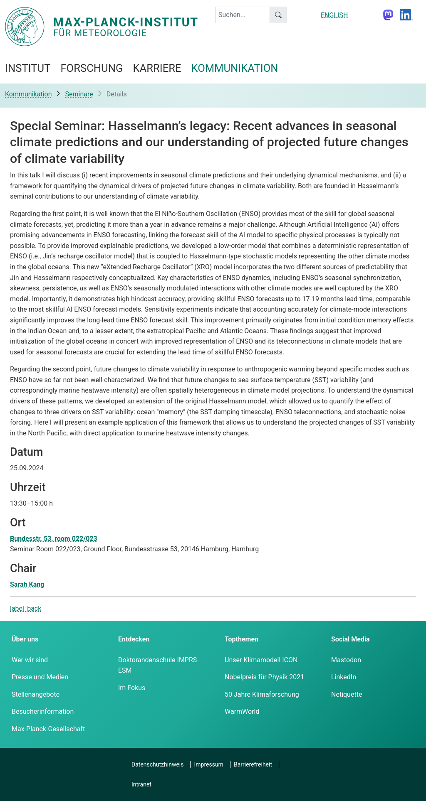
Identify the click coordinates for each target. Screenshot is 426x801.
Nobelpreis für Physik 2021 (264, 677)
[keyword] (242, 15)
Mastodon (346, 660)
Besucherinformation (43, 711)
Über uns (25, 639)
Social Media (350, 639)
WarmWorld (242, 711)
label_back (25, 608)
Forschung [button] (91, 68)
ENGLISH (334, 15)
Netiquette (346, 694)
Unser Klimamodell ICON (261, 660)
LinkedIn (343, 677)
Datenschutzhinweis (157, 764)
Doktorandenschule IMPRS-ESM (158, 665)
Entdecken (133, 639)
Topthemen (241, 639)
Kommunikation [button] (234, 68)
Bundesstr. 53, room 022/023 (53, 539)
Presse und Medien (40, 677)
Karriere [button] (157, 68)
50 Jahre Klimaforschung (262, 694)
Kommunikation (28, 94)
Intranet (141, 784)
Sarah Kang (27, 584)
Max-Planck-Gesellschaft (48, 729)
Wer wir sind (30, 660)
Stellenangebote (35, 694)
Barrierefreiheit (253, 764)
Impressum (208, 764)
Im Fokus (131, 688)
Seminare (79, 94)
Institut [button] (27, 68)
